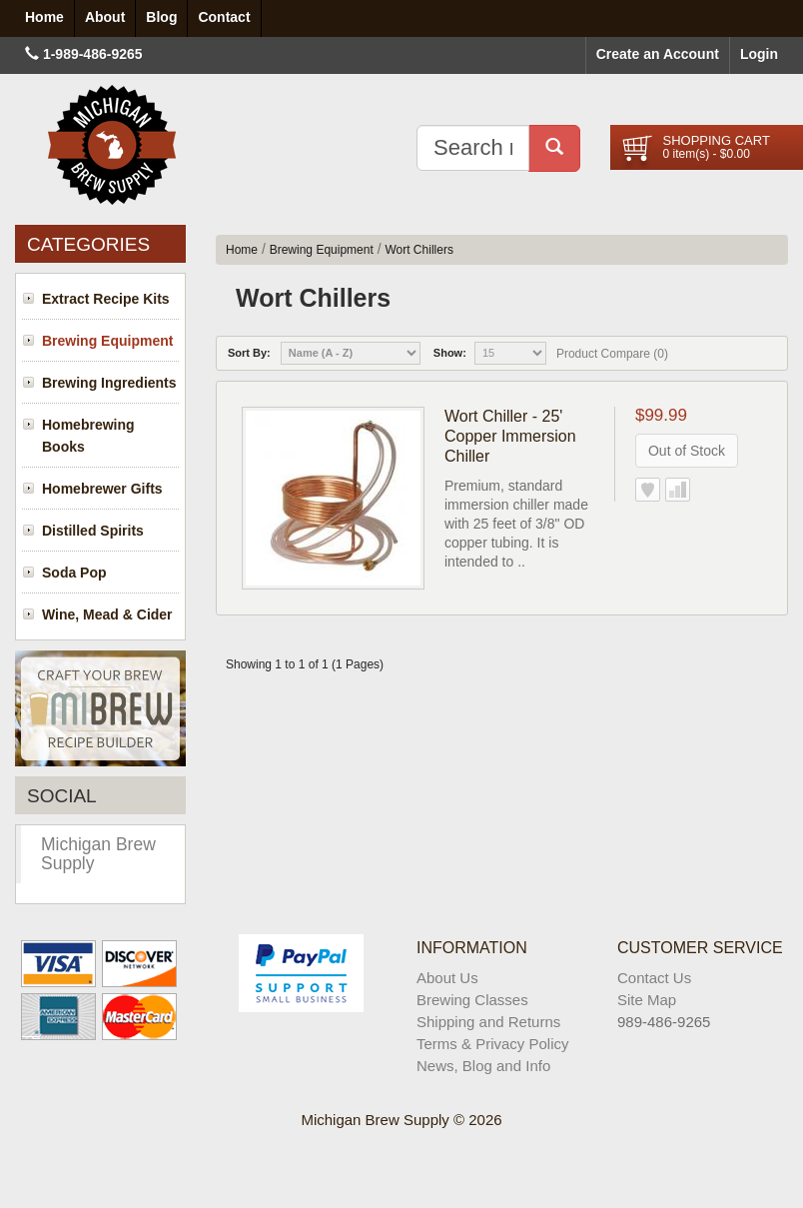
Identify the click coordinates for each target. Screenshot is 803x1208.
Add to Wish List (647, 490)
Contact (224, 17)
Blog (161, 17)
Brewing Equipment (107, 341)
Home (242, 250)
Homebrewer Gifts (102, 489)
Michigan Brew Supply (98, 853)
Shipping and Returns (488, 1021)
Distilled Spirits (93, 531)
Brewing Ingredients (109, 383)
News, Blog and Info (483, 1065)
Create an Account (657, 54)
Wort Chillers (418, 250)
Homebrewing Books (88, 436)
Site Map (646, 999)
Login (759, 54)
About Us (447, 977)
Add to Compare (677, 490)
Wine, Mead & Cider (107, 614)
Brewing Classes (472, 999)
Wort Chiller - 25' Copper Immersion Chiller (510, 436)
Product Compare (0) (612, 354)
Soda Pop (74, 573)
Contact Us (654, 977)
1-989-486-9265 (93, 54)
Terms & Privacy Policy (492, 1043)
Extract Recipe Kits (106, 299)
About (105, 17)
